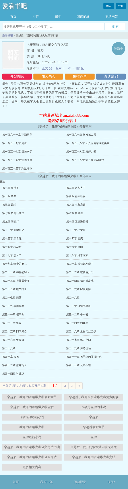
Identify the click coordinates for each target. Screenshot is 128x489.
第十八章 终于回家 (77, 255)
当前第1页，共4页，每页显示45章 (24, 385)
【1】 (55, 385)
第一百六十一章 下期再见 (17, 134)
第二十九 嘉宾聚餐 (13, 306)
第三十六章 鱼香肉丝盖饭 (81, 331)
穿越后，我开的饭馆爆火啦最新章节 (32, 397)
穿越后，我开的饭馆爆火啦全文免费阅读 (32, 447)
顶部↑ (111, 482)
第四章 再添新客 (75, 196)
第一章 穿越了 (10, 187)
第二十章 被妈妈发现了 (79, 263)
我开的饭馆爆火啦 (31, 427)
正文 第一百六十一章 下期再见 (63, 68)
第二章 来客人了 (75, 187)
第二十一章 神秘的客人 (15, 272)
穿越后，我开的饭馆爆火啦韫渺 (32, 407)
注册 (121, 6)
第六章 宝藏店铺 (75, 204)
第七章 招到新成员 (13, 213)
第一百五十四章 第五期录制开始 (85, 160)
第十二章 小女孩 (75, 230)
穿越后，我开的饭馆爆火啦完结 (93, 457)
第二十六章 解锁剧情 (78, 289)
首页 (13, 16)
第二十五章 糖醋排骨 (14, 289)
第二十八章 (73, 297)
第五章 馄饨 (9, 204)
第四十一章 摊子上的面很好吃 (83, 356)
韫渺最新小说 (32, 437)
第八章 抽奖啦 (74, 213)
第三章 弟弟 (9, 196)
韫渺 (94, 437)
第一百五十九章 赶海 (14, 143)
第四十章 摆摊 (10, 356)
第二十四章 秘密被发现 (79, 280)
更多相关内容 (32, 467)
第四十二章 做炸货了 (14, 365)
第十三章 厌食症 (11, 238)
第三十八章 (9, 348)
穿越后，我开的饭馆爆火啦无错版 (93, 447)
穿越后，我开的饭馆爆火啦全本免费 (32, 457)
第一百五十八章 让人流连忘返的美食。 (89, 143)
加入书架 (48, 76)
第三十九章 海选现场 (78, 348)
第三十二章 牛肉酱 (77, 314)
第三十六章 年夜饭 (13, 339)
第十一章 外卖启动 (13, 230)
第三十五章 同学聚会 (14, 331)
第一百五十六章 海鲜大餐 (81, 151)
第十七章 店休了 (11, 255)
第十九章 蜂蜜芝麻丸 (14, 263)
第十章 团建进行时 (77, 221)
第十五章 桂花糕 (11, 247)
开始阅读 (17, 76)
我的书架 (111, 16)
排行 (36, 16)
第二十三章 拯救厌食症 (15, 280)
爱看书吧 (14, 5)
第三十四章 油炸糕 (77, 323)
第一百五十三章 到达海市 (17, 168)
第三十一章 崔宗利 (13, 314)
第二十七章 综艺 (11, 297)
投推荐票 (80, 76)
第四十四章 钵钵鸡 (13, 373)
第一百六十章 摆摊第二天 (81, 134)
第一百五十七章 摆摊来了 (17, 151)
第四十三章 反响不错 (78, 365)
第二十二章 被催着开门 (79, 272)
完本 (58, 16)
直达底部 (111, 76)
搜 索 (115, 26)
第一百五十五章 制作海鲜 (17, 160)
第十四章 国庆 (74, 238)
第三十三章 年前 (11, 323)
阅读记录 (83, 16)
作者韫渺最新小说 (31, 417)
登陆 (109, 6)
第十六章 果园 (74, 247)
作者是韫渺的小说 (93, 407)
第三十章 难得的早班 (78, 306)
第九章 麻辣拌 (10, 221)
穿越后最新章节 (94, 427)
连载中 (118, 48)
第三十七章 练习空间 (78, 339)
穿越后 (93, 417)
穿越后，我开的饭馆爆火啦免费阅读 (93, 397)
